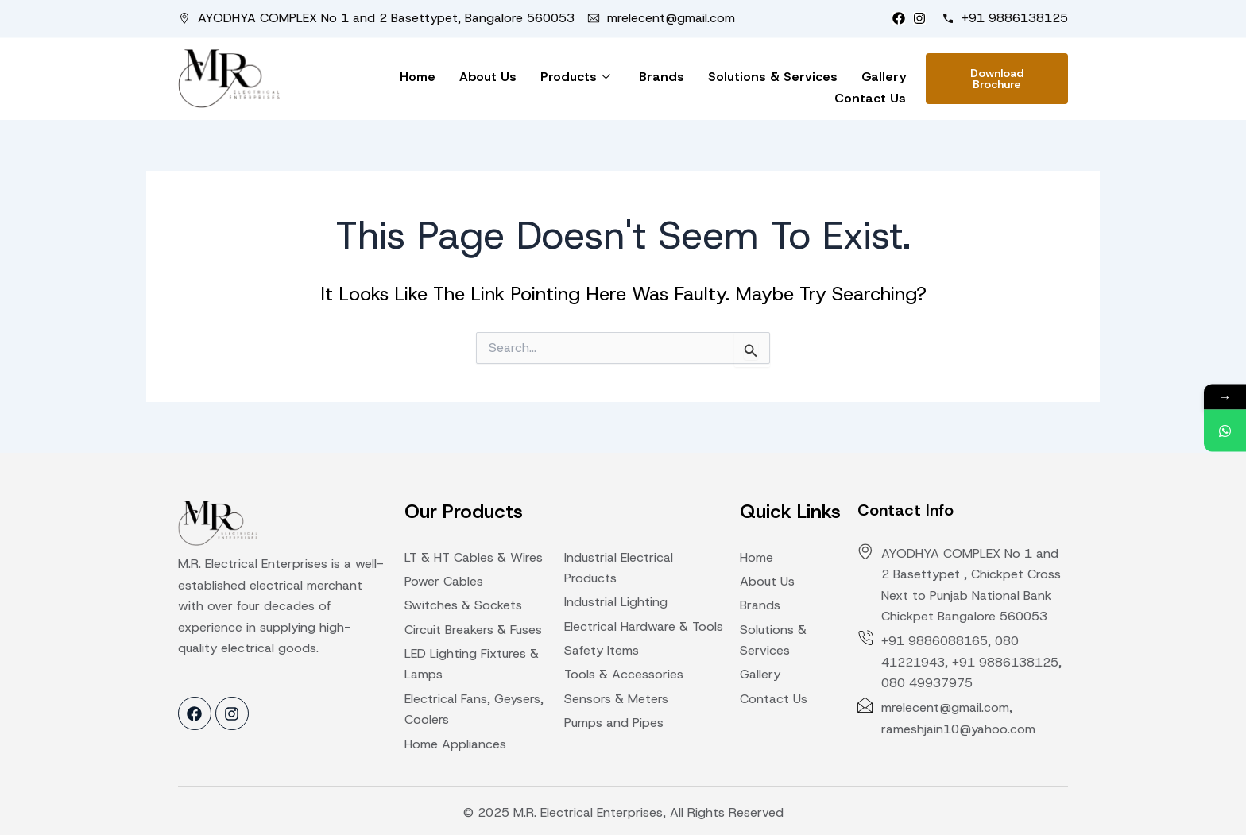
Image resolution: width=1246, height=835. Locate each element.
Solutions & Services (773, 76)
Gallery (883, 76)
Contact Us (870, 98)
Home (417, 76)
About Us (488, 76)
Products (575, 76)
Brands (661, 76)
